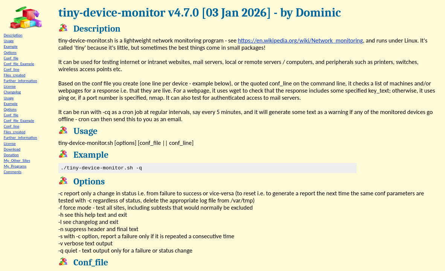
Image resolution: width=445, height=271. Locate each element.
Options (10, 52)
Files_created (14, 75)
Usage (9, 40)
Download (12, 149)
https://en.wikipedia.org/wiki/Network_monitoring (300, 40)
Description (13, 35)
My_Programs (15, 166)
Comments (12, 171)
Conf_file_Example (19, 63)
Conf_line (11, 69)
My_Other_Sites (17, 160)
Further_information (20, 80)
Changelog (12, 92)
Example (11, 46)
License (10, 86)
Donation (11, 154)
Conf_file (11, 58)
